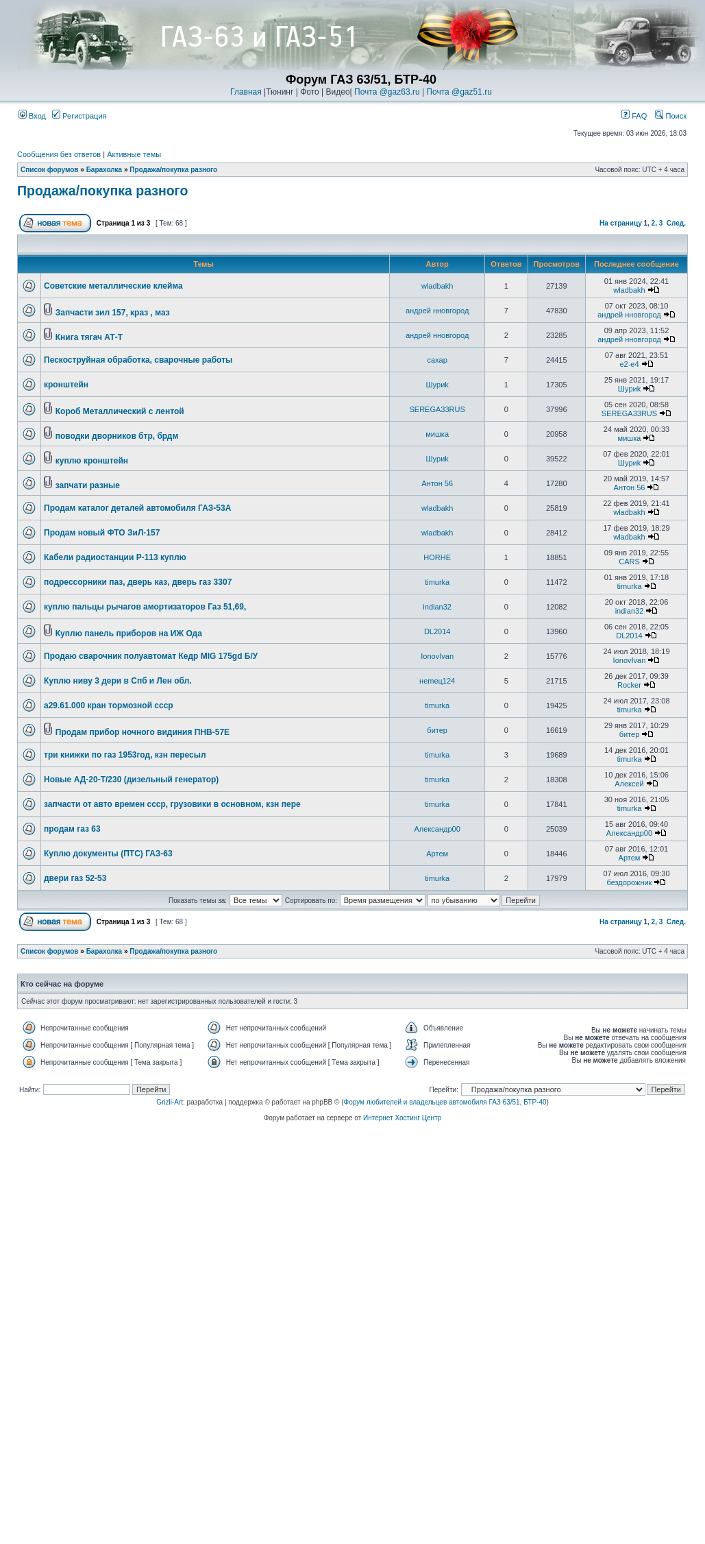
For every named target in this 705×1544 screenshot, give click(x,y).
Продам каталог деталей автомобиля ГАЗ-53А (137, 508)
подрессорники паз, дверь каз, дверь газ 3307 (138, 582)
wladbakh (437, 286)
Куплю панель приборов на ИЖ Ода (128, 633)
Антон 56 (437, 483)
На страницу (620, 223)
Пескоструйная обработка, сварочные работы (138, 360)
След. (676, 223)
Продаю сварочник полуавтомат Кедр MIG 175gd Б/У (151, 656)
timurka (437, 582)
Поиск (671, 116)
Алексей (629, 784)
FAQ (634, 116)
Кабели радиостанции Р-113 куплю (115, 557)
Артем (437, 853)
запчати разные (87, 485)
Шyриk (436, 385)
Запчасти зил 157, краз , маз (112, 312)
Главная (246, 92)
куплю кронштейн (91, 461)
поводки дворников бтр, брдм (117, 436)
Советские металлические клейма (113, 286)
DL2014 (437, 631)
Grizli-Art (169, 1102)
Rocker (629, 685)
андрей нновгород (437, 310)
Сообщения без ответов (59, 154)
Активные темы (134, 154)
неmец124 (437, 681)
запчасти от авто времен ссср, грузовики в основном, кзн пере (172, 804)
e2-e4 (629, 364)
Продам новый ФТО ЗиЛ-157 (102, 533)
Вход (32, 116)
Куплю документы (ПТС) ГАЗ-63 (108, 853)
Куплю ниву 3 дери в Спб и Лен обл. (118, 681)
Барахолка (104, 169)
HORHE (437, 557)
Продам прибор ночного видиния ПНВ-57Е (142, 732)
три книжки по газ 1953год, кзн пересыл (125, 755)
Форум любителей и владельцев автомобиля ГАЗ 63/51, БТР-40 (445, 1102)
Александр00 (437, 829)
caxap (437, 360)
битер (437, 730)
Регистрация (79, 116)
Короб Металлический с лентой (119, 411)
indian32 (437, 607)
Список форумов (50, 169)
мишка (437, 434)
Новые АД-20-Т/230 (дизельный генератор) (131, 779)
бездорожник (629, 882)
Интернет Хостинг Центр (402, 1118)
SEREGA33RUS (437, 409)
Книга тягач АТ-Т (89, 337)
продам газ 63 (72, 829)
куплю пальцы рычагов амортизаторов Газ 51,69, (145, 607)
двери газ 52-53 (75, 878)
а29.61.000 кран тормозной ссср (108, 705)
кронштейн (66, 384)
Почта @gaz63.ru (387, 92)
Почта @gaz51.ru (459, 92)
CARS (629, 561)
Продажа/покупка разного (173, 169)
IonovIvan (437, 656)
